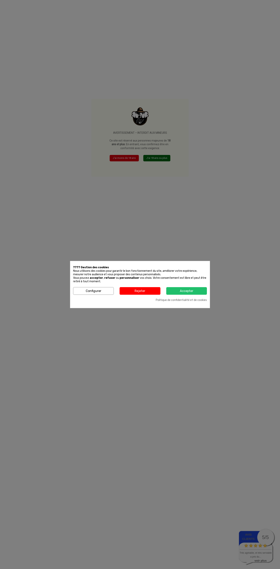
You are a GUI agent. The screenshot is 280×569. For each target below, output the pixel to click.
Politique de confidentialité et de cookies (181, 300)
